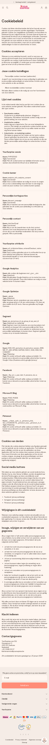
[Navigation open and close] (3, 7)
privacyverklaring (18, 497)
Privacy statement (21, 740)
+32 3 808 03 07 (8, 649)
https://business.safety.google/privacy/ (23, 360)
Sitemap (24, 742)
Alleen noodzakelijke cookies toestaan (18, 88)
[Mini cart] (46, 7)
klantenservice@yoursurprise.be (13, 651)
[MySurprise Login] (42, 7)
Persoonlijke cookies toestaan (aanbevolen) (20, 76)
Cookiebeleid (9, 740)
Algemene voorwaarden (36, 740)
